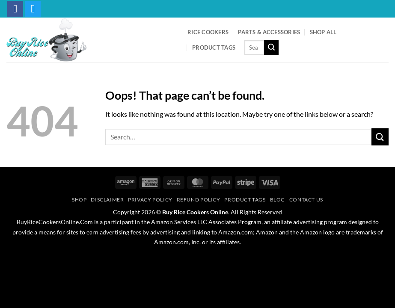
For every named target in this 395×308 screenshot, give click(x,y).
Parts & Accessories (269, 32)
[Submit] (271, 47)
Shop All (323, 32)
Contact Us (306, 199)
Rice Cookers (208, 32)
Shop (79, 199)
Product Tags (213, 47)
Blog (277, 199)
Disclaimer (107, 199)
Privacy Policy (150, 199)
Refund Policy (198, 199)
